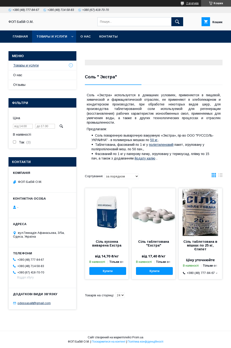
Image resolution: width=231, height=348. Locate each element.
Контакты (108, 36)
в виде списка (220, 176)
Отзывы (19, 85)
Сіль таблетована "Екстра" (153, 243)
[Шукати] (177, 21)
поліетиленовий (161, 145)
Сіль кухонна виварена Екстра (106, 243)
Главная (20, 36)
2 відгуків (192, 3)
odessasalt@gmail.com (34, 303)
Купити (108, 271)
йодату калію (145, 158)
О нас (85, 36)
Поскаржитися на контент (108, 341)
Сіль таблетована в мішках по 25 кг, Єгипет (200, 245)
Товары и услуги (51, 36)
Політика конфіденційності (145, 341)
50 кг (153, 140)
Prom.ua (137, 337)
